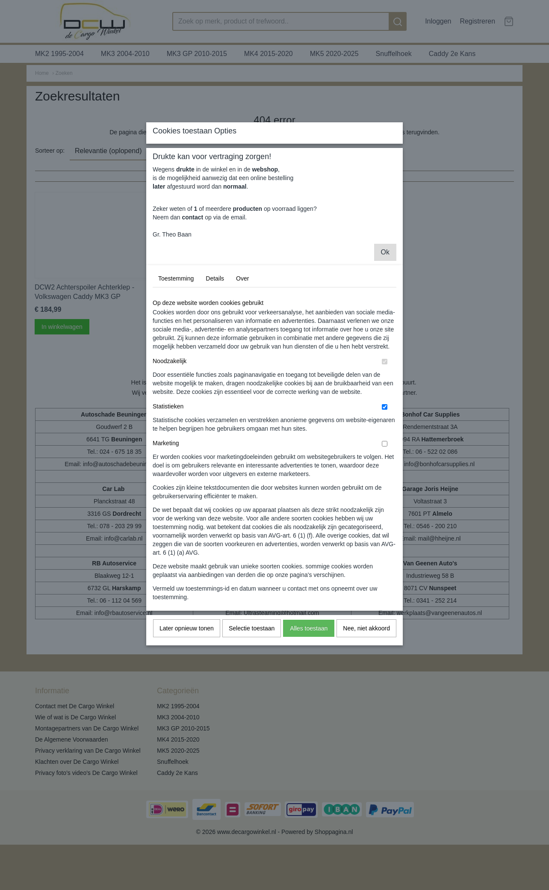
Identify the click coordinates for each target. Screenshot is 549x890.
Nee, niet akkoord (366, 704)
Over (242, 354)
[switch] (384, 438)
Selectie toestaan (251, 704)
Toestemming (176, 354)
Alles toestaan (309, 704)
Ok (385, 328)
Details (215, 354)
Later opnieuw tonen (186, 704)
